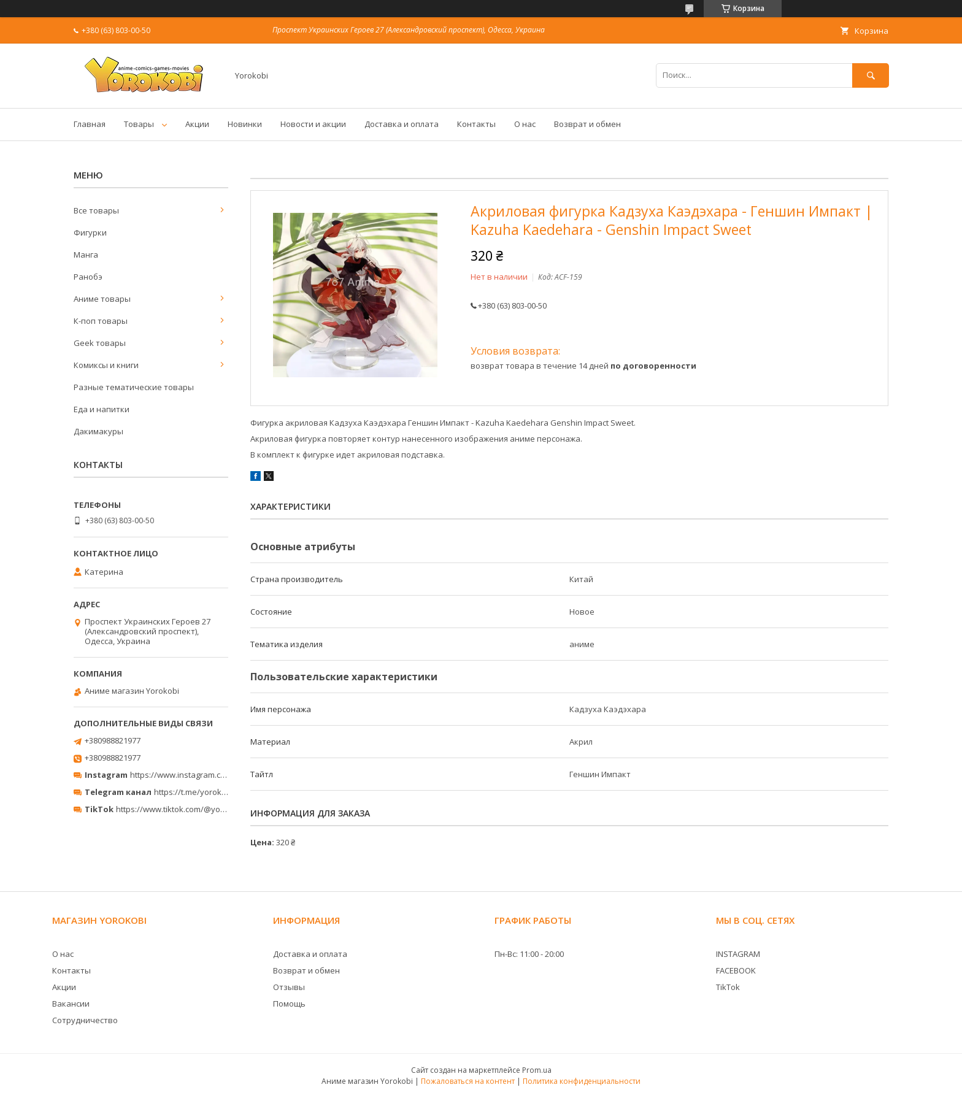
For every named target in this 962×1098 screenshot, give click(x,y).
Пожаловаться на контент (468, 1081)
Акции (197, 123)
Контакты (476, 123)
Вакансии (71, 1003)
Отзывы (289, 986)
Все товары (96, 210)
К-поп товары (101, 320)
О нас (525, 123)
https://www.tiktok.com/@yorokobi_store (191, 809)
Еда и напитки (101, 409)
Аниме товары (102, 298)
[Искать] (870, 75)
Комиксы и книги (106, 364)
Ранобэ (88, 276)
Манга (86, 254)
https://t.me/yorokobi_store (205, 791)
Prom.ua (537, 1070)
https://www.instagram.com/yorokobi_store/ (212, 774)
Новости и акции (313, 123)
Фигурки (90, 232)
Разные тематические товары (134, 387)
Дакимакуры (98, 431)
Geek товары (100, 342)
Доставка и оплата (401, 123)
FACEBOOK (736, 970)
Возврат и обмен (587, 123)
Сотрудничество (85, 1020)
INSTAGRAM (738, 953)
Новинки (245, 123)
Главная (90, 123)
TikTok (728, 986)
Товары (139, 123)
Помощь (289, 1003)
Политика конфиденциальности (582, 1081)
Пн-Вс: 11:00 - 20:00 (529, 953)
